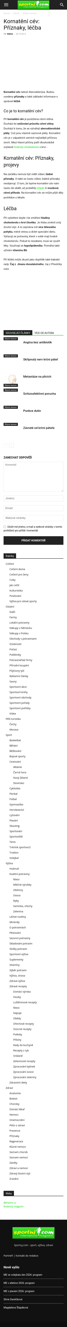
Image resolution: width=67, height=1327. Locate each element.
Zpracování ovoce (23, 1072)
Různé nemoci (30, 13)
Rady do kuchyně (23, 1045)
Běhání (13, 745)
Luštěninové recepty (25, 1002)
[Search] (62, 5)
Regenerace (16, 1141)
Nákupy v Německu (20, 628)
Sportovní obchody (20, 697)
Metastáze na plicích (37, 376)
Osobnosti (15, 644)
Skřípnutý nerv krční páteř (40, 359)
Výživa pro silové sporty (23, 601)
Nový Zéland (20, 777)
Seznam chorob (18, 1152)
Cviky (12, 579)
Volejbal (14, 858)
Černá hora (19, 772)
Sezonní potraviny (19, 938)
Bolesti (13, 1098)
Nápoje (17, 1013)
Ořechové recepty (23, 1023)
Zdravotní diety (18, 1082)
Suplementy (16, 959)
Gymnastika (16, 804)
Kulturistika (16, 590)
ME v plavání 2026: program (19, 1291)
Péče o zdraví (17, 1125)
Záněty (13, 1162)
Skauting (14, 826)
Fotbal (13, 799)
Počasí (13, 649)
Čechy (12, 724)
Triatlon (13, 852)
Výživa (9, 863)
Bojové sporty (17, 756)
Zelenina (18, 911)
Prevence (14, 1130)
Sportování (15, 831)
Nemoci (13, 1114)
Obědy (17, 1018)
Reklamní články (18, 676)
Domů (7, 13)
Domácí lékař (17, 1109)
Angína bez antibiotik (37, 342)
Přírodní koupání (19, 665)
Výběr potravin (18, 970)
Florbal (13, 793)
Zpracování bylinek (24, 1066)
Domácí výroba (22, 991)
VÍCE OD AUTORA (44, 333)
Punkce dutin (32, 411)
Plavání (13, 820)
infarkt (41, 188)
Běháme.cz (10, 1202)
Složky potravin (18, 949)
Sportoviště (16, 836)
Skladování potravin (20, 943)
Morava (13, 729)
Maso (16, 879)
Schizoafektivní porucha (39, 393)
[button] (6, 5)
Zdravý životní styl (19, 1173)
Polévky (17, 1034)
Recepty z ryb (21, 1050)
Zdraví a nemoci (18, 1168)
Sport (9, 735)
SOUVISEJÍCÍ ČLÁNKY (18, 333)
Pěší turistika (13, 719)
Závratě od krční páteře (38, 428)
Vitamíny (14, 965)
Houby (17, 997)
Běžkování (15, 751)
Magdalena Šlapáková (16, 1307)
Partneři (8, 1255)
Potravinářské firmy (20, 660)
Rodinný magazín (14, 1206)
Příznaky (14, 1136)
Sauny (13, 681)
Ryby (16, 900)
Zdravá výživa (17, 981)
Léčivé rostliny (17, 916)
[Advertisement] (34, 63)
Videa (12, 713)
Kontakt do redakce (27, 1255)
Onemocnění (16, 1120)
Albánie (17, 767)
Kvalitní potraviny (19, 874)
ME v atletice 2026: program (19, 1283)
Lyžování (14, 815)
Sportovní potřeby (20, 708)
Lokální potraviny (19, 622)
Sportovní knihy (18, 692)
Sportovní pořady (19, 703)
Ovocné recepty (22, 1029)
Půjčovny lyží (16, 670)
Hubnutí (14, 868)
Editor (10, 33)
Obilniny (18, 890)
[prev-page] (6, 445)
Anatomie (15, 1093)
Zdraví (16, 13)
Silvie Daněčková (13, 1299)
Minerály (14, 922)
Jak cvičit (14, 585)
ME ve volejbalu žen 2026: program (23, 1274)
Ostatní (10, 606)
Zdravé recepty (18, 986)
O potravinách (17, 927)
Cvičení (10, 563)
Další (12, 612)
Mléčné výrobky (22, 884)
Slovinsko (18, 783)
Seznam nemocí (18, 1157)
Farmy (13, 617)
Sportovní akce (18, 686)
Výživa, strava (17, 975)
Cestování (15, 761)
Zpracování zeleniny (24, 1077)
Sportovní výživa (18, 954)
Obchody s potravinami (23, 638)
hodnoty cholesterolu (26, 147)
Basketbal (15, 740)
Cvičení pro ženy (18, 574)
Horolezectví (16, 809)
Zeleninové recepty (24, 1061)
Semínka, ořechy (22, 906)
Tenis (12, 842)
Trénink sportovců (20, 847)
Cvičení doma (17, 569)
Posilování (15, 596)
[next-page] (11, 445)
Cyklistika (14, 788)
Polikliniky (15, 654)
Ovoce (17, 895)
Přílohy (17, 1039)
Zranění (13, 1178)
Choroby (14, 1104)
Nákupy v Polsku (19, 633)
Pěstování (15, 932)
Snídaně (18, 1055)
